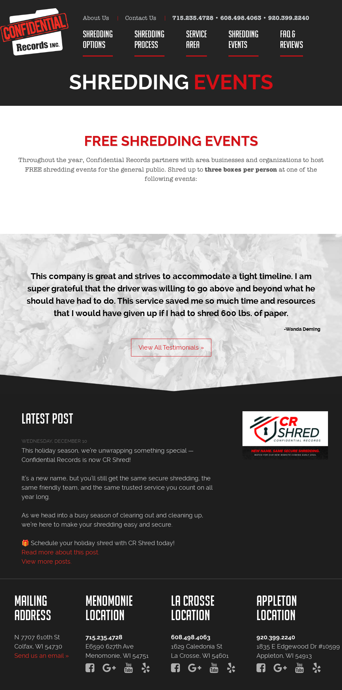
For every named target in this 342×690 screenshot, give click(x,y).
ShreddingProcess (149, 39)
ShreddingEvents (243, 39)
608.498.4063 (240, 17)
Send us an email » (41, 655)
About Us (96, 18)
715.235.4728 (192, 17)
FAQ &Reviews (291, 39)
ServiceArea (196, 39)
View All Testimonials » (171, 347)
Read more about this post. (60, 552)
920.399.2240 (288, 17)
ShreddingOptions (98, 39)
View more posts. (46, 561)
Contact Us (140, 18)
